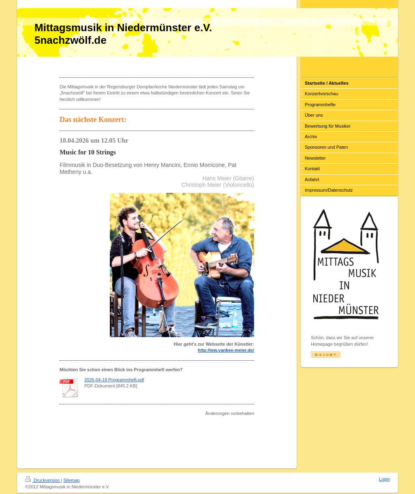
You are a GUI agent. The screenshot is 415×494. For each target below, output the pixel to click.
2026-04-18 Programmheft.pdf (114, 379)
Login (384, 479)
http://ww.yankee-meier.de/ (226, 350)
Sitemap (71, 480)
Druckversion (43, 480)
